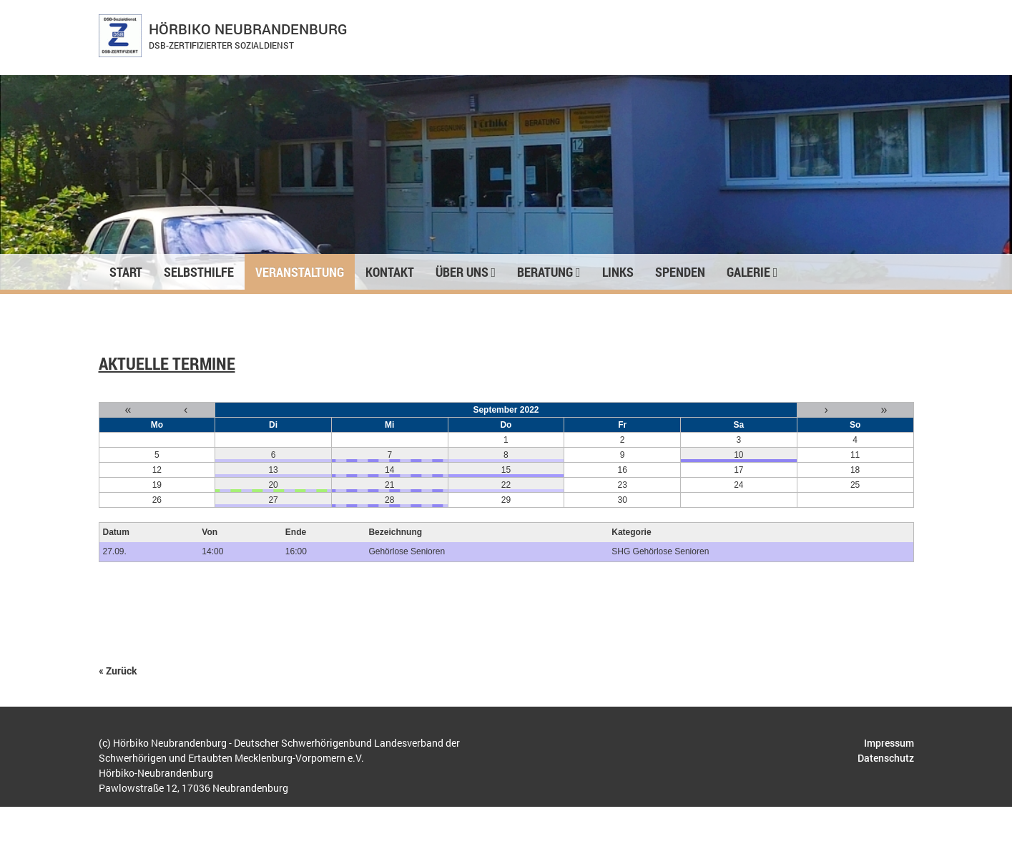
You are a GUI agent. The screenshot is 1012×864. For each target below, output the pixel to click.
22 (506, 485)
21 (389, 485)
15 (506, 470)
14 (389, 470)
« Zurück (118, 670)
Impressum (889, 743)
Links (618, 271)
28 (389, 500)
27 (272, 500)
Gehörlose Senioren (406, 551)
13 (272, 470)
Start (125, 271)
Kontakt (389, 271)
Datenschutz (886, 758)
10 (738, 455)
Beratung (549, 271)
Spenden (680, 271)
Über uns (466, 271)
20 (272, 485)
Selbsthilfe (199, 271)
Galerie (752, 271)
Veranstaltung (299, 271)
